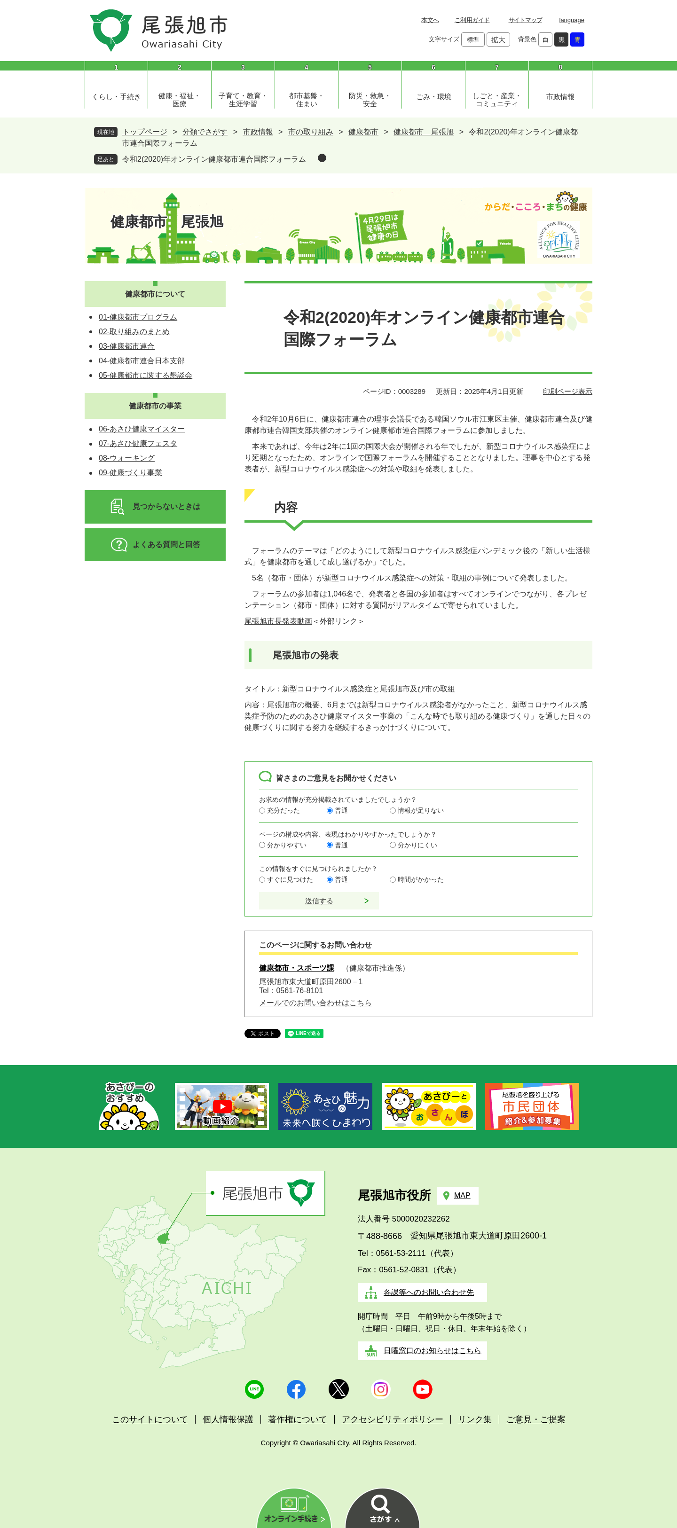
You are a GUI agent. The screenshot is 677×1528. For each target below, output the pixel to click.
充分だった (283, 810)
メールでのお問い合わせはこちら (315, 1003)
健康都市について (155, 294)
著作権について (297, 1419)
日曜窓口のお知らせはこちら (432, 1351)
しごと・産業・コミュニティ (497, 100)
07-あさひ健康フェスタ (138, 443)
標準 (473, 39)
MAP (462, 1195)
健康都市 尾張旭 (424, 132)
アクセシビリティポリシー (392, 1419)
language (572, 20)
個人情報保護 (228, 1419)
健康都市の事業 (155, 406)
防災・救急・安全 (370, 100)
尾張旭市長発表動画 (278, 621)
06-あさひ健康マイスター (142, 429)
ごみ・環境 (433, 97)
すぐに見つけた (290, 879)
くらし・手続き (116, 97)
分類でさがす (205, 132)
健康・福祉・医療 (179, 100)
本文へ (430, 20)
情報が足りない (421, 810)
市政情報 (560, 97)
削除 (322, 158)
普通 (341, 810)
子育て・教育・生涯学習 (243, 100)
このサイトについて (150, 1419)
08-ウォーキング (127, 458)
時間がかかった (421, 879)
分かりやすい (287, 845)
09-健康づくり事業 (130, 473)
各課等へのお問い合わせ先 (429, 1292)
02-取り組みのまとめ (134, 332)
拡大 (498, 40)
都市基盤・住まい (306, 100)
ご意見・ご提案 (536, 1419)
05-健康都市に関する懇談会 (145, 375)
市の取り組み (310, 132)
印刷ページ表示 (567, 391)
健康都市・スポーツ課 (296, 968)
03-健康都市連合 (127, 346)
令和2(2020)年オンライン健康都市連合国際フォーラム (214, 159)
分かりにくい (417, 845)
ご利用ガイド (472, 20)
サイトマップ (525, 20)
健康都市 (363, 132)
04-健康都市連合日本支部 (142, 361)
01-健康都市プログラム (138, 317)
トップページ (144, 132)
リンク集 (475, 1419)
